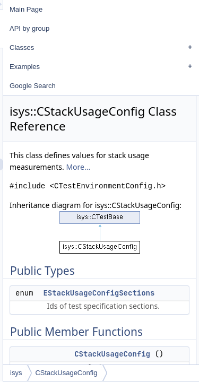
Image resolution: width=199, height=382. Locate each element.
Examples (133, 66)
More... (161, 167)
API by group (89, 28)
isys (76, 373)
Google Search (93, 86)
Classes (133, 47)
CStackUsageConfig (126, 373)
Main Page (86, 9)
